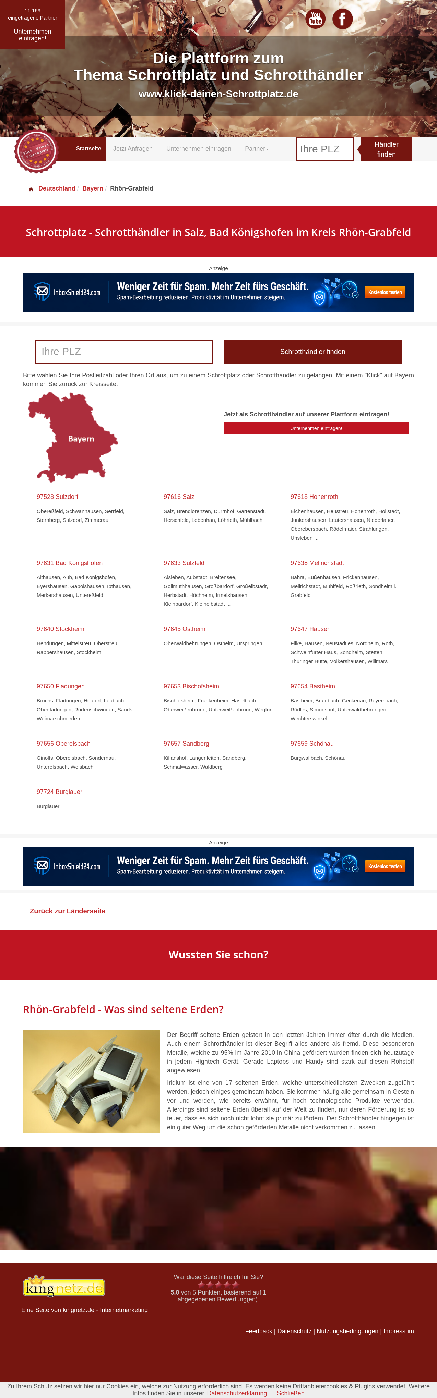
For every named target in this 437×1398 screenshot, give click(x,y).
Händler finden (387, 149)
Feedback (258, 1331)
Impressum (398, 1331)
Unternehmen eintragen (198, 148)
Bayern (92, 188)
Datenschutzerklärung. (238, 1393)
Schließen (291, 1393)
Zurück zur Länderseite (67, 911)
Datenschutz (294, 1331)
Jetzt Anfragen (133, 148)
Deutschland (51, 188)
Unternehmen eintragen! (316, 428)
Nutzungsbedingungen (347, 1331)
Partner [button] (257, 148)
